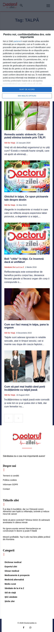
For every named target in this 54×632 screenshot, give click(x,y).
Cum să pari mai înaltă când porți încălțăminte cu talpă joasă (24, 388)
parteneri (17, 41)
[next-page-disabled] (18, 418)
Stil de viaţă (9, 143)
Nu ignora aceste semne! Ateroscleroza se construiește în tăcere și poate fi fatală (22, 529)
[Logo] (27, 439)
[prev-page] (8, 418)
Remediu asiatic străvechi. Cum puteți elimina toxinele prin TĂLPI (24, 136)
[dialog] (27, 65)
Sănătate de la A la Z (14, 267)
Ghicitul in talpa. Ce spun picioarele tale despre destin (26, 198)
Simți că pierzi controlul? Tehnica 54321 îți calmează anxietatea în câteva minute (26, 521)
